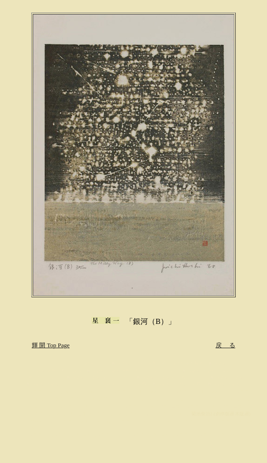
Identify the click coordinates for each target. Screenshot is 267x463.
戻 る (225, 345)
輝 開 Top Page (51, 345)
